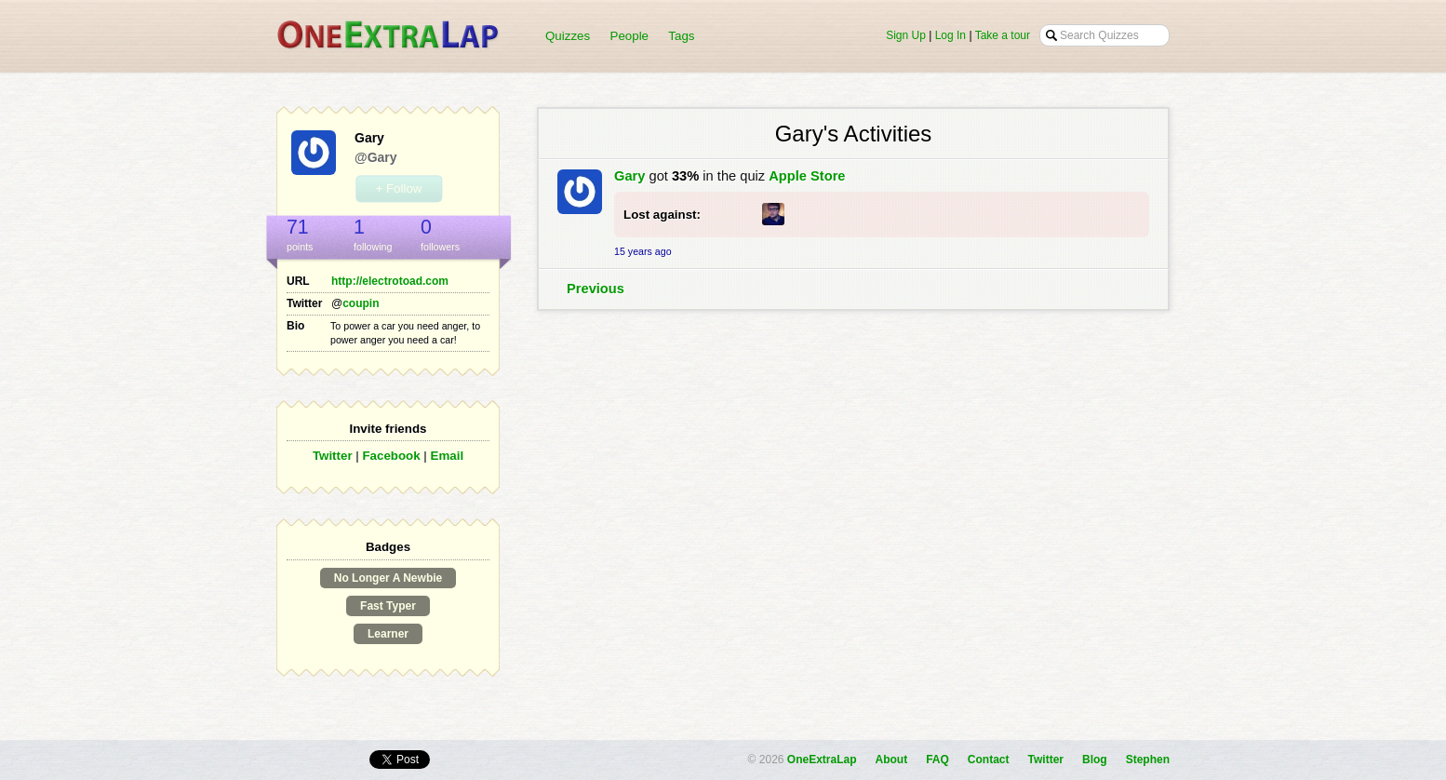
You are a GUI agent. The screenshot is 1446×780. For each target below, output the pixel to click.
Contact (989, 759)
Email (447, 456)
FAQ (937, 759)
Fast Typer (388, 605)
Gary (629, 175)
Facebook (391, 456)
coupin (360, 303)
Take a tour (1002, 35)
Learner (388, 633)
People (629, 36)
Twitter (333, 456)
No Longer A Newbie (388, 578)
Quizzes (567, 36)
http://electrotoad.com (390, 281)
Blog (1094, 759)
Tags (681, 36)
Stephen (1148, 759)
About (892, 759)
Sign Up (906, 35)
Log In (950, 35)
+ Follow (398, 188)
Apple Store (807, 175)
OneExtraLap (822, 759)
